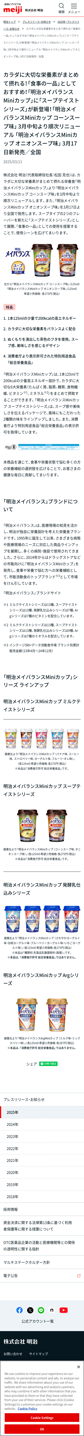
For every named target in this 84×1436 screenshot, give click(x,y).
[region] (42, 1398)
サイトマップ (38, 1353)
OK (42, 1429)
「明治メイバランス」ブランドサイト (32, 592)
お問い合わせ (13, 1353)
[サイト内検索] (61, 8)
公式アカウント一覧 (38, 1321)
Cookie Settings (42, 1417)
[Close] (79, 1367)
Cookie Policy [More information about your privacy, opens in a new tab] (27, 1408)
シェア (31, 1063)
